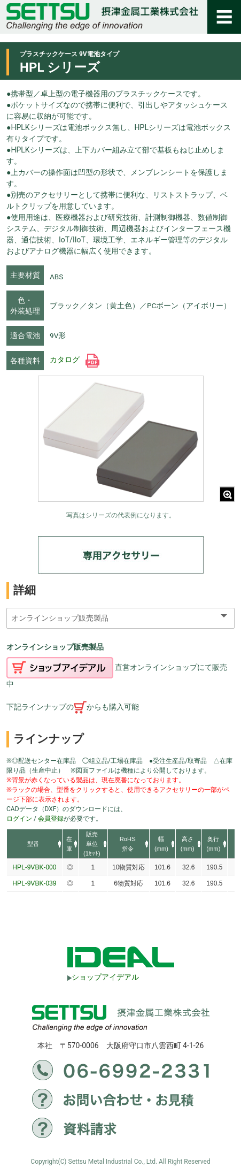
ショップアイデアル (103, 977)
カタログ (74, 359)
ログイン (19, 818)
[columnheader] (34, 844)
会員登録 (51, 818)
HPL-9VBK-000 (34, 867)
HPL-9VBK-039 (34, 883)
